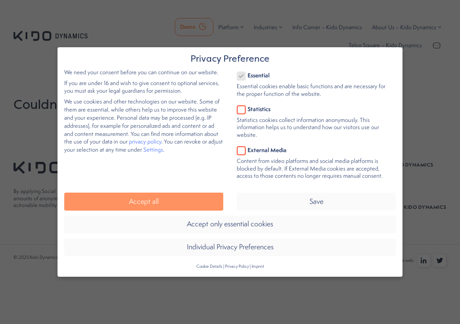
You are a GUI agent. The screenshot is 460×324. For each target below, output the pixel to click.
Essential (256, 70)
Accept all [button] (144, 195)
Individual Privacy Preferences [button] (230, 241)
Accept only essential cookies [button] (230, 218)
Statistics (256, 103)
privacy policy (145, 136)
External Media (264, 144)
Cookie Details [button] (209, 260)
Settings (153, 144)
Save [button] (316, 195)
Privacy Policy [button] (237, 260)
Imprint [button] (258, 260)
